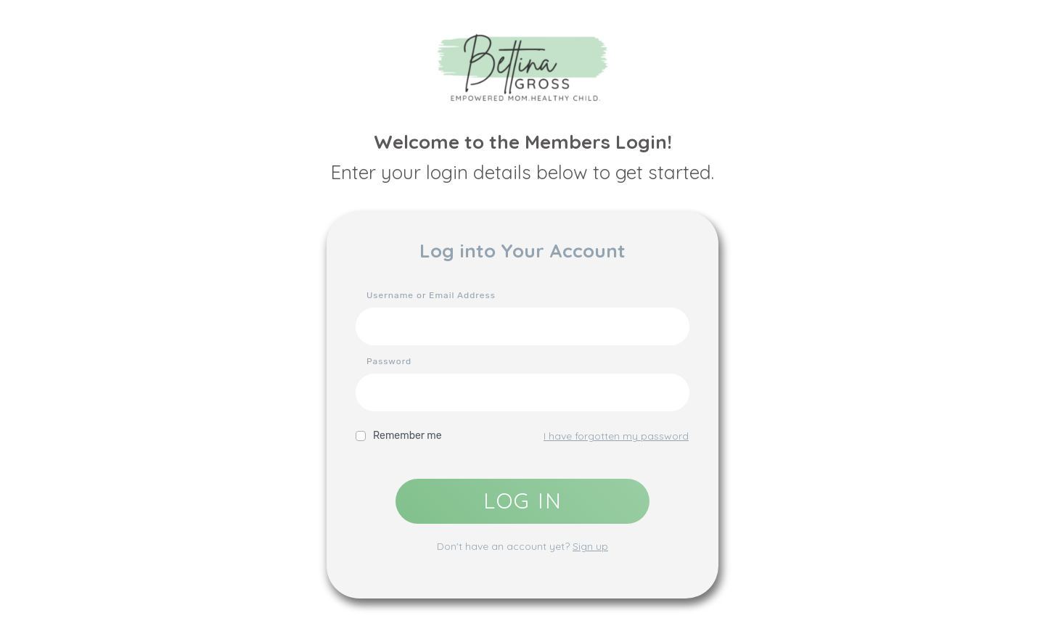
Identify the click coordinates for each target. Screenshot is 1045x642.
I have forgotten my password (616, 436)
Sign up (590, 546)
